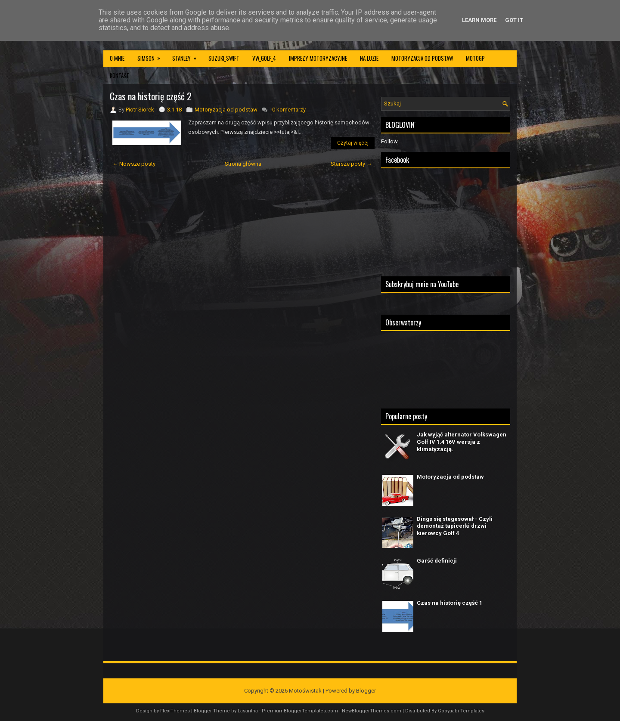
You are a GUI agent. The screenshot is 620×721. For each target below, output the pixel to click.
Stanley (187, 56)
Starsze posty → (351, 164)
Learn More (479, 20)
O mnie (117, 58)
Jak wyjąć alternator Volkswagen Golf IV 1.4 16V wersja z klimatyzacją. (461, 441)
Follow (389, 141)
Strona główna (243, 164)
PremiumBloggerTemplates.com (300, 711)
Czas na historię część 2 (151, 96)
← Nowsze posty (133, 164)
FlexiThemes (175, 711)
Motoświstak (305, 690)
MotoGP (475, 58)
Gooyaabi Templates (461, 711)
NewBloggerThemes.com (371, 711)
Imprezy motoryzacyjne (318, 58)
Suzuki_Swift (223, 58)
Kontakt (119, 75)
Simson (151, 56)
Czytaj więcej (353, 143)
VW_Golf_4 (264, 58)
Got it (514, 20)
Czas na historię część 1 (449, 603)
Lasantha (248, 711)
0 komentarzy (289, 109)
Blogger (366, 690)
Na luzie (369, 58)
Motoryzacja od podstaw (422, 58)
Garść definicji (437, 560)
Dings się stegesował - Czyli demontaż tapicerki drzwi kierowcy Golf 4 (455, 526)
